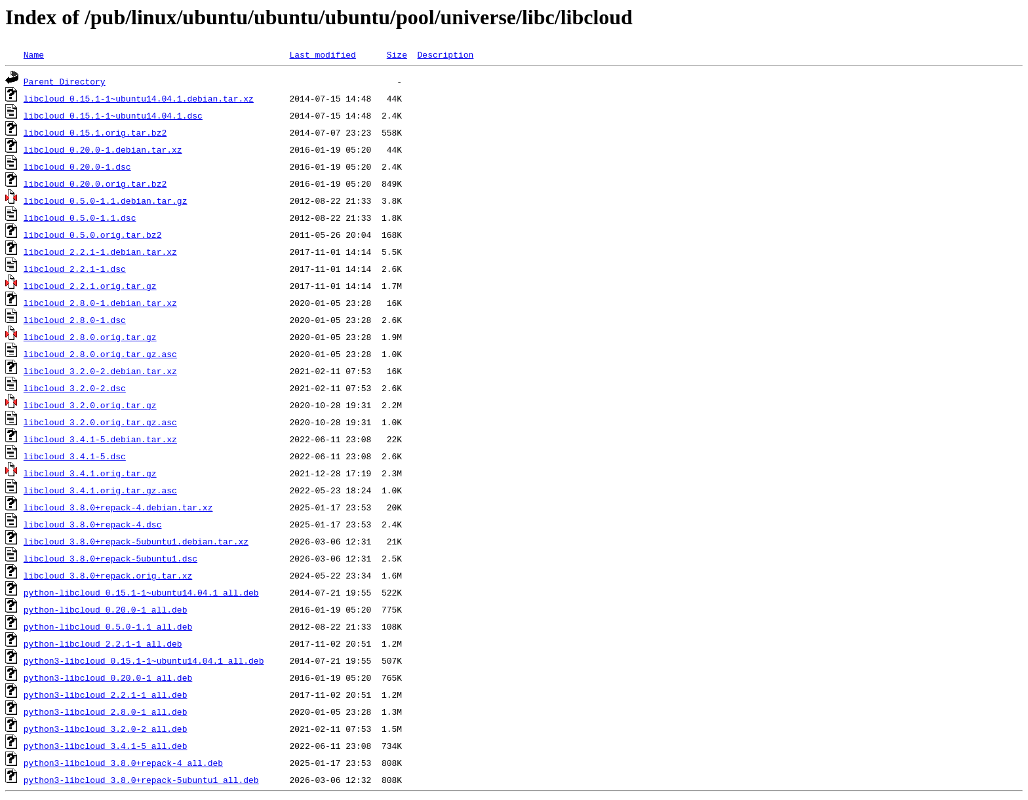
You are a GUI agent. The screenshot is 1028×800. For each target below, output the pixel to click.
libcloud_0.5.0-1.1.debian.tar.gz (106, 200)
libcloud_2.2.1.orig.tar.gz (90, 286)
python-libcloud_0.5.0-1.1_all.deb (108, 626)
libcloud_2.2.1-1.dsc (75, 269)
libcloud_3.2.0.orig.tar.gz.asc (100, 422)
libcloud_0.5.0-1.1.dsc (80, 217)
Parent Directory (65, 81)
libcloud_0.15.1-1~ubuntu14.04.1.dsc (113, 115)
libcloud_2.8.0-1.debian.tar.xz (100, 303)
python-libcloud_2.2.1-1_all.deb (103, 643)
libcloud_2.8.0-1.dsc (75, 320)
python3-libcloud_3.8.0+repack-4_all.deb (123, 763)
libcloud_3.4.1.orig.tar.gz (90, 473)
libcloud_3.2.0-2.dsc (75, 388)
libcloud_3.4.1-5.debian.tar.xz (100, 439)
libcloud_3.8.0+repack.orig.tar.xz (108, 575)
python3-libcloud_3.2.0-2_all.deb (106, 728)
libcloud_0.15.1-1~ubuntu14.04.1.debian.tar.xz (139, 98)
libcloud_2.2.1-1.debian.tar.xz (100, 251)
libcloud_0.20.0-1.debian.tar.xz (103, 149)
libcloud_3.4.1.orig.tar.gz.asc (100, 490)
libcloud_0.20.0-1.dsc (77, 166)
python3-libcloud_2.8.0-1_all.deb (106, 711)
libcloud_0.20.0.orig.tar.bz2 (95, 183)
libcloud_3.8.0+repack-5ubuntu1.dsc (110, 558)
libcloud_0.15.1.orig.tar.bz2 (95, 132)
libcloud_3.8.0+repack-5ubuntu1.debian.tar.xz (136, 541)
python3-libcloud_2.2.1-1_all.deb (106, 694)
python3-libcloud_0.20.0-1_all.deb (108, 677)
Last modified (322, 54)
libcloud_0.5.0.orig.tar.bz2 (93, 234)
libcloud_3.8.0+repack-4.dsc (93, 524)
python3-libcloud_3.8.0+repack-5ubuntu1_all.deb (141, 780)
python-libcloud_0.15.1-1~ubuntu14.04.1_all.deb (141, 592)
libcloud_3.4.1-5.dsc (75, 456)
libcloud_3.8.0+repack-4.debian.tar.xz (118, 507)
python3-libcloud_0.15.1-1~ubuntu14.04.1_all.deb (144, 660)
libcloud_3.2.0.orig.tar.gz (90, 405)
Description (445, 54)
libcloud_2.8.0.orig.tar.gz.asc (100, 354)
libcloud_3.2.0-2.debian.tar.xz (100, 371)
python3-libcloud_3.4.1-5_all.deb (106, 746)
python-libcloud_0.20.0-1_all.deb (106, 609)
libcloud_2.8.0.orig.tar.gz (90, 337)
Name (34, 54)
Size (397, 54)
